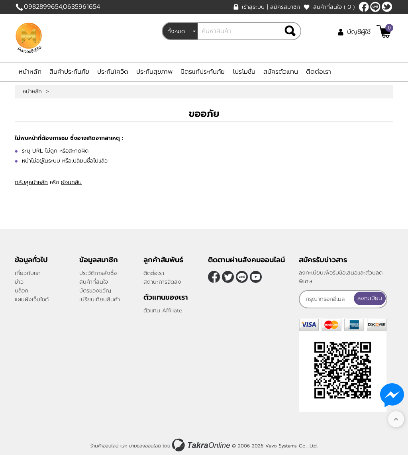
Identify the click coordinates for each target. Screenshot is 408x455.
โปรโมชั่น (244, 71)
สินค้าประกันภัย (69, 71)
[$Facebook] (364, 7)
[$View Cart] (384, 31)
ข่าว (19, 282)
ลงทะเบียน (369, 298)
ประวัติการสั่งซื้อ (98, 273)
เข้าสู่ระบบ (253, 7)
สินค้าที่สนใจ (334, 7)
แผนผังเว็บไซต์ (32, 299)
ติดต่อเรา (318, 71)
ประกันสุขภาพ (154, 71)
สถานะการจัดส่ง (162, 282)
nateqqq (375, 7)
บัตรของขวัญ (95, 290)
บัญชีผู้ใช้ (359, 32)
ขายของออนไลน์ (145, 444)
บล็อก (21, 290)
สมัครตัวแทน (280, 71)
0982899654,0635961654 (62, 7)
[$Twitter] (387, 7)
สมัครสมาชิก (285, 7)
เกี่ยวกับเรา (28, 273)
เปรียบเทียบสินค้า (99, 299)
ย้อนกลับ (71, 182)
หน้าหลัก (30, 71)
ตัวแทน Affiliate (162, 310)
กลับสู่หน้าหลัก (31, 182)
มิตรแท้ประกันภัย (202, 71)
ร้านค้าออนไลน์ (104, 444)
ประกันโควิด (112, 71)
